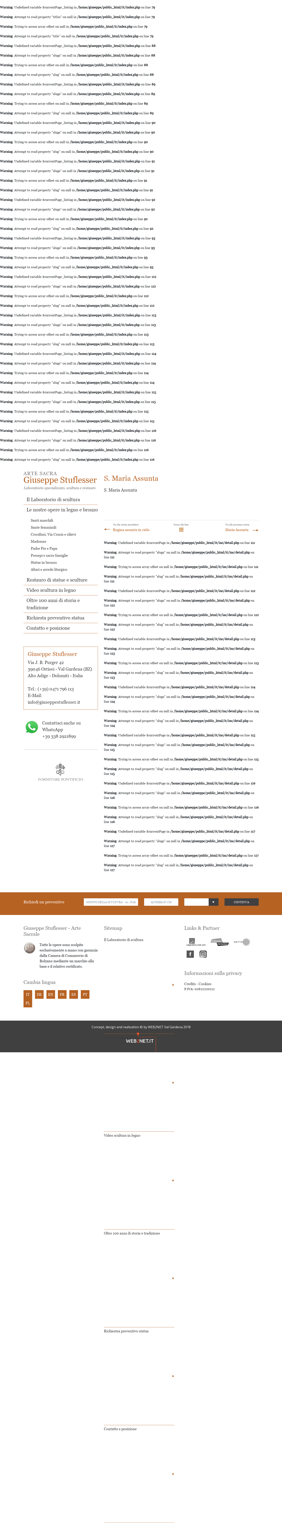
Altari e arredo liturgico (49, 569)
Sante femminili (43, 527)
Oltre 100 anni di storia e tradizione (132, 1233)
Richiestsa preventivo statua (126, 1331)
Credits (190, 984)
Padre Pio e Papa (44, 548)
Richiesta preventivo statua (55, 618)
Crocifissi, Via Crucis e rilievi (53, 534)
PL (28, 1003)
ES (73, 994)
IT (28, 994)
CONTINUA (241, 902)
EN (50, 994)
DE (39, 994)
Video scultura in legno (51, 590)
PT (85, 994)
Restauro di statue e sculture (57, 580)
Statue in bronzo (44, 562)
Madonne (38, 541)
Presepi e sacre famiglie (49, 555)
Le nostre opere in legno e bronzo (62, 510)
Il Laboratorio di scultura (53, 499)
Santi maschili (42, 520)
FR (62, 994)
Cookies (205, 984)
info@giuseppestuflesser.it (54, 702)
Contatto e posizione (48, 628)
